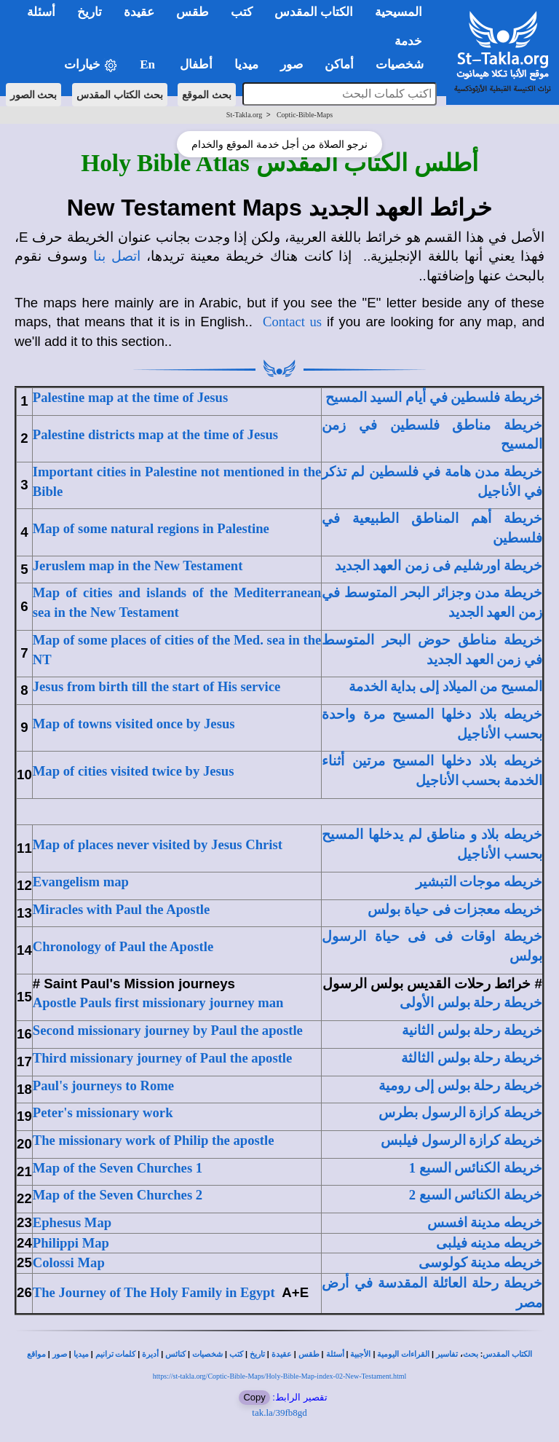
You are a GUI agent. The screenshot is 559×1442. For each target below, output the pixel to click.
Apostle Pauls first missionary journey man (158, 1002)
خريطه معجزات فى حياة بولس (455, 909)
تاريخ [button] (89, 12)
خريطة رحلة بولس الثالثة (471, 1057)
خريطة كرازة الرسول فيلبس (461, 1140)
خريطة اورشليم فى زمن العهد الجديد (438, 565)
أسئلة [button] (41, 12)
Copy (254, 1397)
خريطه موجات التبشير (479, 881)
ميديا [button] (246, 64)
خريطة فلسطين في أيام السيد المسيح (433, 397)
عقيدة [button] (139, 12)
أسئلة (335, 1354)
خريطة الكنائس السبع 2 (475, 1194)
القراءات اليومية (403, 1354)
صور (59, 1354)
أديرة (150, 1354)
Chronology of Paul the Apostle (123, 946)
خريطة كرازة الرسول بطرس (460, 1112)
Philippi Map (71, 1242)
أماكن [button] (339, 64)
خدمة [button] (408, 41)
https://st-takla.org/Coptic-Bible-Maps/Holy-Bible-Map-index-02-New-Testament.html (280, 1376)
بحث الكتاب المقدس (119, 95)
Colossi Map (69, 1262)
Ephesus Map (72, 1222)
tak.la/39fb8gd (279, 1412)
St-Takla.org (244, 115)
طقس (309, 1354)
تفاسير (447, 1354)
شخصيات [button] (404, 64)
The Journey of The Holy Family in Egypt (154, 1292)
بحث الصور (34, 95)
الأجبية (360, 1354)
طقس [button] (192, 12)
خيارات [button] (91, 65)
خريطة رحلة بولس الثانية (472, 1030)
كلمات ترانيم (115, 1354)
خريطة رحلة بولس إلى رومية (460, 1085)
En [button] (149, 64)
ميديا (81, 1354)
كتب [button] (242, 12)
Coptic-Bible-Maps (305, 115)
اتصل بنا (116, 256)
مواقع (36, 1354)
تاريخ (257, 1354)
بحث (470, 1354)
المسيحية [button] (398, 12)
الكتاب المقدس (507, 1354)
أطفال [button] (196, 64)
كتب (236, 1354)
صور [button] (291, 64)
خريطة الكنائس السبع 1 (475, 1167)
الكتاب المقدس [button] (313, 12)
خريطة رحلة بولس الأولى (471, 1002)
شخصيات (207, 1354)
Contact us (292, 321)
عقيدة (281, 1354)
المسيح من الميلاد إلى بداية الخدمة (445, 686)
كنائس (175, 1354)
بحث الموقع (206, 95)
